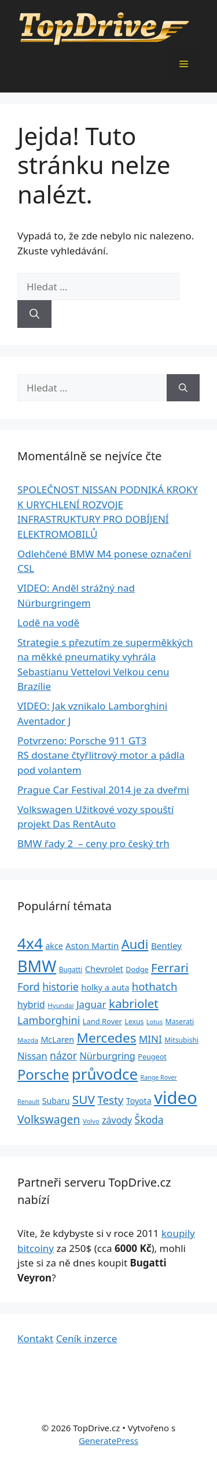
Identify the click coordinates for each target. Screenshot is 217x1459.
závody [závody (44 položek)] (117, 1120)
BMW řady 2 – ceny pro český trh (93, 843)
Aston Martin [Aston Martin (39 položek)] (92, 945)
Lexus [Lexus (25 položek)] (134, 1021)
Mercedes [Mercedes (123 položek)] (107, 1038)
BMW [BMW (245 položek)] (36, 966)
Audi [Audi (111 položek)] (135, 944)
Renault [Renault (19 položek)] (28, 1102)
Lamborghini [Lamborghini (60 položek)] (48, 1020)
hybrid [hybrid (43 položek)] (31, 1004)
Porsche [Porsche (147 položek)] (43, 1074)
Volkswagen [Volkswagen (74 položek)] (48, 1119)
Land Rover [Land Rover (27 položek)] (102, 1021)
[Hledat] (34, 314)
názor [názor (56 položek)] (63, 1055)
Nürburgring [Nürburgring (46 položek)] (107, 1056)
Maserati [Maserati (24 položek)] (179, 1021)
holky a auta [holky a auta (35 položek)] (105, 987)
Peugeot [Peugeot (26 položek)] (152, 1057)
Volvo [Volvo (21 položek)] (91, 1121)
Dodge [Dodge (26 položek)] (137, 969)
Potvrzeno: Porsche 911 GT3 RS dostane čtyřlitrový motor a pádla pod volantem (101, 755)
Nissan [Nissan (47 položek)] (32, 1055)
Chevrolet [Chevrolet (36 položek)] (104, 968)
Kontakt (35, 1338)
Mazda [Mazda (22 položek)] (27, 1040)
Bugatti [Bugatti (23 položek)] (71, 969)
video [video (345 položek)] (175, 1097)
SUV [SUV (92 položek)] (83, 1099)
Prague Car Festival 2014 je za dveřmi (103, 789)
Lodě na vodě (48, 622)
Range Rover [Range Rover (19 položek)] (159, 1077)
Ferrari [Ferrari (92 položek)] (170, 967)
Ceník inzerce (86, 1338)
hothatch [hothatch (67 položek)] (155, 986)
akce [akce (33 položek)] (53, 945)
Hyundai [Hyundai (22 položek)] (60, 1005)
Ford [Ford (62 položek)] (28, 986)
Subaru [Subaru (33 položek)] (56, 1100)
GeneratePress (108, 1440)
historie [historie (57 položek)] (60, 986)
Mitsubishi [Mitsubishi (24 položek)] (181, 1040)
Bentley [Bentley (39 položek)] (166, 945)
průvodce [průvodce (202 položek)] (105, 1073)
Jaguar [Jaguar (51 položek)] (91, 1004)
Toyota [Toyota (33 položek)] (139, 1100)
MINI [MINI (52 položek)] (150, 1039)
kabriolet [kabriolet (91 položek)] (134, 1003)
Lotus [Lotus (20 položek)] (154, 1021)
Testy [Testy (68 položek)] (110, 1099)
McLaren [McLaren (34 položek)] (57, 1039)
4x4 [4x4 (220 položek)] (30, 943)
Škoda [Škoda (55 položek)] (149, 1119)
